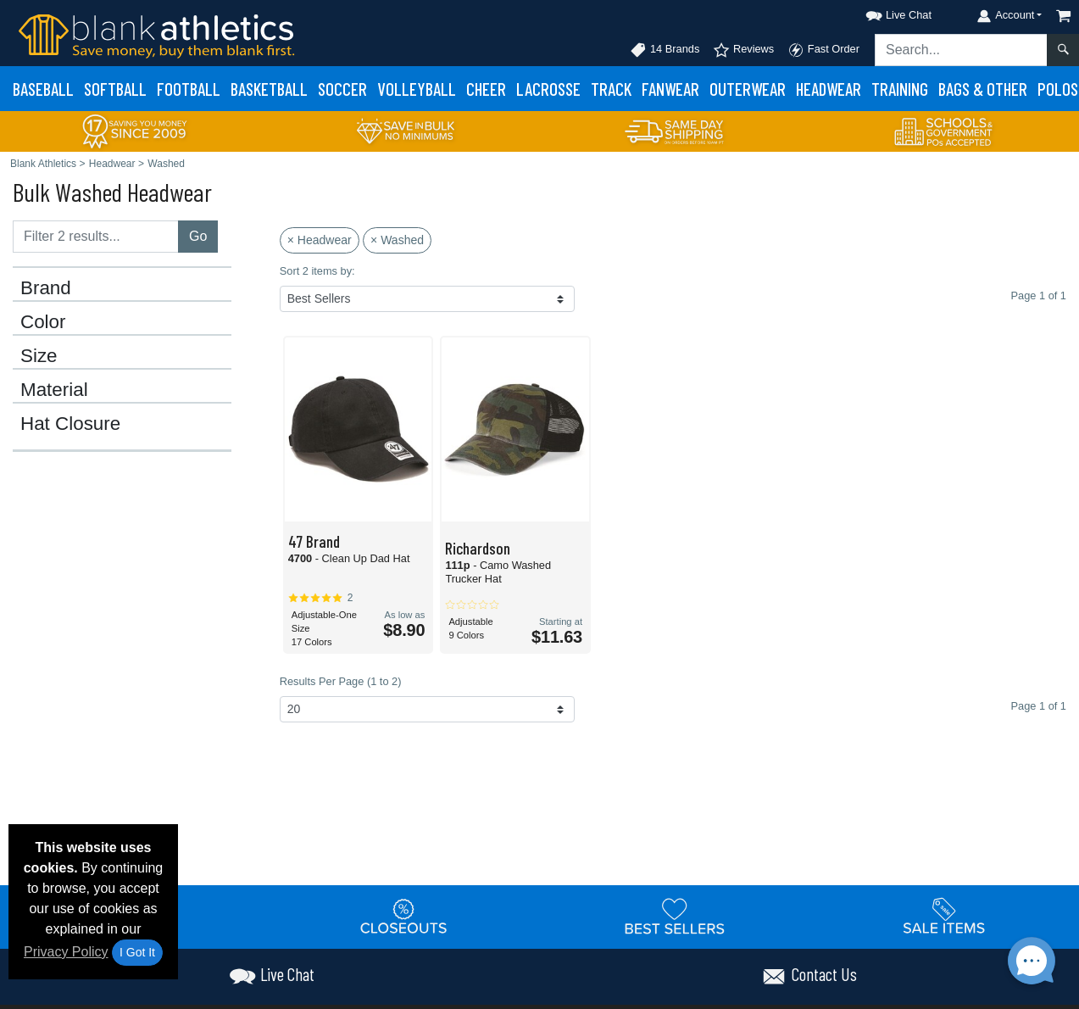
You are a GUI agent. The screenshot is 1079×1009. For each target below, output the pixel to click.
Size (39, 356)
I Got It (137, 952)
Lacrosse (548, 88)
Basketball (269, 88)
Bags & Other (982, 88)
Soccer (342, 88)
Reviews (743, 50)
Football (188, 88)
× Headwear (319, 240)
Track (611, 88)
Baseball (43, 88)
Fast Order (823, 50)
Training (899, 88)
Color (43, 322)
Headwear (828, 88)
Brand (45, 288)
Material (54, 390)
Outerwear (747, 88)
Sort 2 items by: (317, 271)
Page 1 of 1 (1038, 706)
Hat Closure (70, 424)
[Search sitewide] (961, 50)
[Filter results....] (96, 236)
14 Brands (664, 50)
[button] (883, 12)
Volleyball (416, 88)
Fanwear (670, 88)
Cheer (486, 88)
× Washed (397, 240)
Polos (1057, 88)
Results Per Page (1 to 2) (341, 681)
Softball (115, 88)
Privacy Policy (66, 952)
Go (198, 236)
